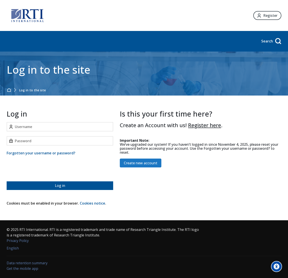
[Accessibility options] (276, 266)
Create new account (140, 163)
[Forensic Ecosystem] (27, 15)
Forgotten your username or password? (41, 153)
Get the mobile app (22, 268)
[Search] (270, 41)
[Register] (267, 15)
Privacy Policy (18, 240)
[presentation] (40, 169)
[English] (13, 248)
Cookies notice (92, 203)
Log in (60, 185)
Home (10, 90)
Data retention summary (27, 263)
